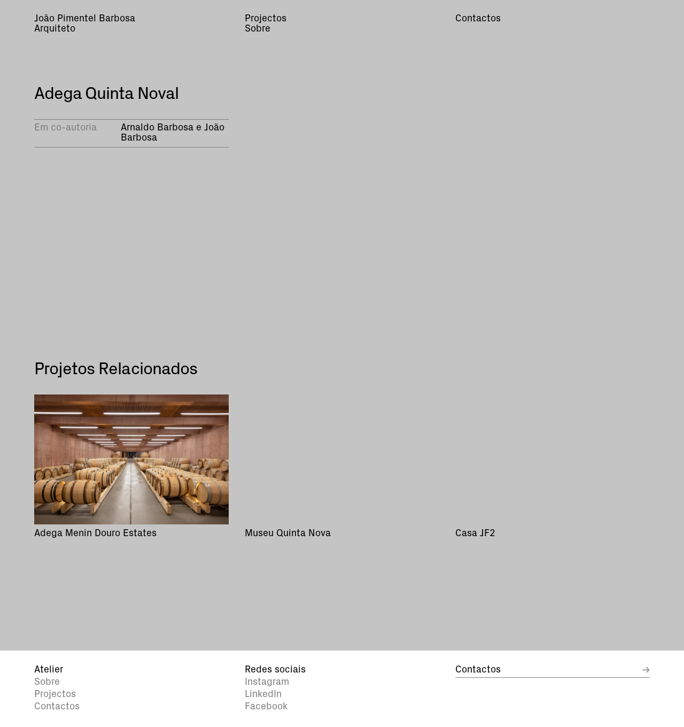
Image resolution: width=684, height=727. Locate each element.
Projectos (55, 694)
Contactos (57, 706)
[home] (131, 24)
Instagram (267, 682)
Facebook (266, 706)
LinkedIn (263, 694)
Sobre (47, 682)
